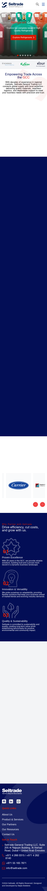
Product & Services (12, 819)
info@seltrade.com (16, 868)
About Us (7, 814)
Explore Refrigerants (23, 37)
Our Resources (10, 829)
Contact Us (8, 834)
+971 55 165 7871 (16, 863)
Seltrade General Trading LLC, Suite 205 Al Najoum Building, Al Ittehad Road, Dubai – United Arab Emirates (25, 848)
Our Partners (9, 824)
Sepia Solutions (24, 886)
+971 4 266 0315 (15, 855)
